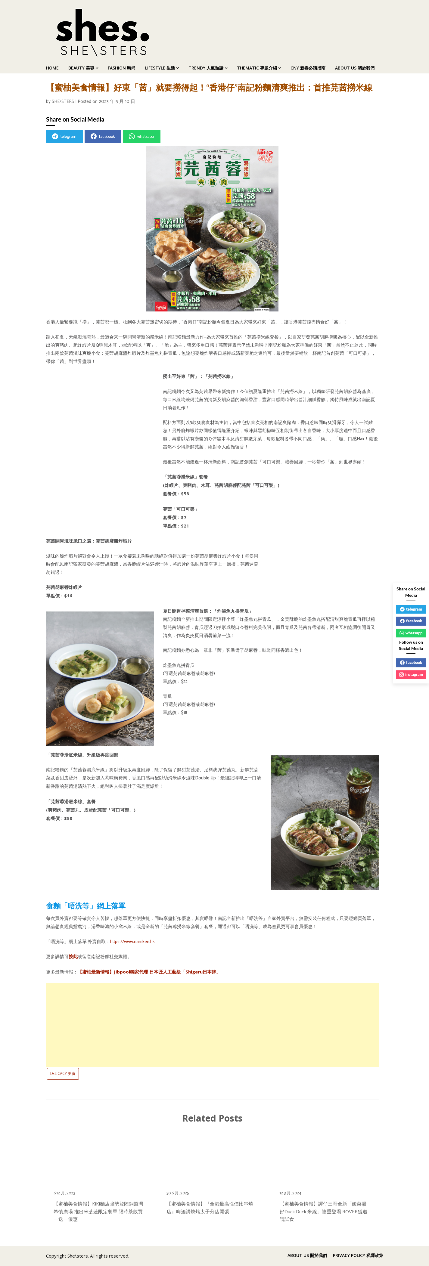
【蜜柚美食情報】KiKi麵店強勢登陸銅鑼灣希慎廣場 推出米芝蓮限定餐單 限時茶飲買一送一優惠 (98, 1211)
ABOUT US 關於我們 (355, 68)
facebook (103, 136)
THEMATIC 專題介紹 (257, 68)
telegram (64, 136)
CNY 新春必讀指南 (308, 68)
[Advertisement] (212, 1025)
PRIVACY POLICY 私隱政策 (358, 1255)
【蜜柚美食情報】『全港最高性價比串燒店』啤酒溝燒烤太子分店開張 (209, 1208)
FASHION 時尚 (121, 68)
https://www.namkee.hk (132, 942)
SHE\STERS (63, 101)
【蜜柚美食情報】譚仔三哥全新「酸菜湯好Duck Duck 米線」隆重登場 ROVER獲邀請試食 (323, 1211)
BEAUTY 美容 (81, 68)
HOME (52, 68)
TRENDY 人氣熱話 (205, 68)
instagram (411, 674)
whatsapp (141, 136)
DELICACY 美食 (63, 1074)
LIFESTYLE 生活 (160, 68)
